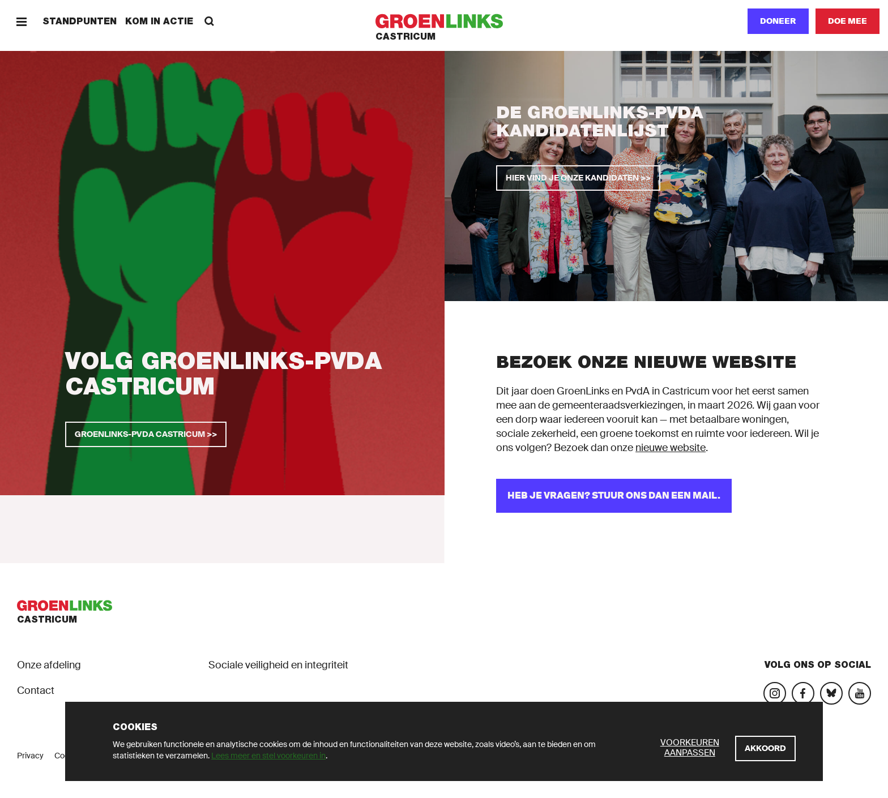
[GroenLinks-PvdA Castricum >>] (146, 434)
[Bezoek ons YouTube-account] (859, 693)
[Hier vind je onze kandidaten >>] (578, 178)
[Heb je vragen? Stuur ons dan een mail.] (614, 496)
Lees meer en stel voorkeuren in (268, 755)
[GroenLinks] (444, 21)
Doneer (778, 21)
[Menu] (21, 21)
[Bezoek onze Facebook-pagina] (803, 693)
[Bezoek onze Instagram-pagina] (774, 693)
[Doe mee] (848, 21)
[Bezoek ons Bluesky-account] (831, 693)
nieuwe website (670, 447)
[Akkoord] (765, 748)
